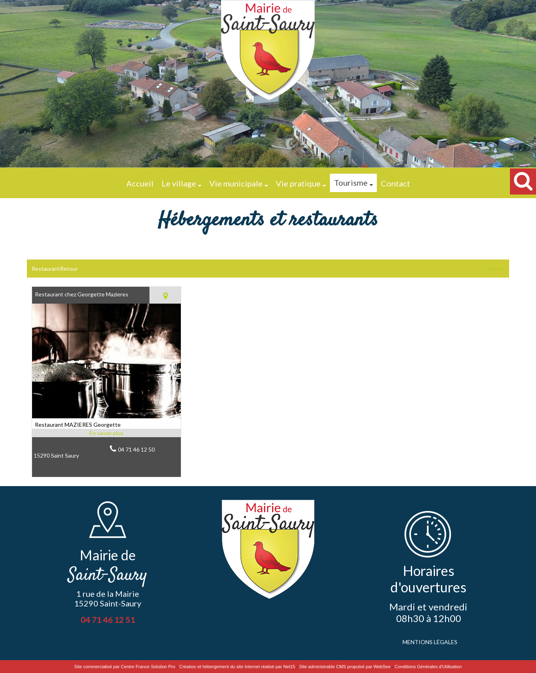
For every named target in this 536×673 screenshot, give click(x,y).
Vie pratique (298, 183)
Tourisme (351, 182)
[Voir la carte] (165, 295)
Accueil (140, 183)
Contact (395, 183)
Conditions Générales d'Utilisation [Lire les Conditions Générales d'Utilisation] (428, 666)
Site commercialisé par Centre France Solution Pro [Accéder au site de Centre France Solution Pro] (124, 666)
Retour (495, 268)
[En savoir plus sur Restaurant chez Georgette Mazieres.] (106, 433)
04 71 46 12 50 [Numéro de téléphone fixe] (136, 449)
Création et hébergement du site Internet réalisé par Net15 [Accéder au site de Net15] (237, 666)
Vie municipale (236, 183)
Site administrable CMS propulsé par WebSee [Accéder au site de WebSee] (344, 666)
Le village (179, 183)
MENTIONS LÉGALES (430, 642)
